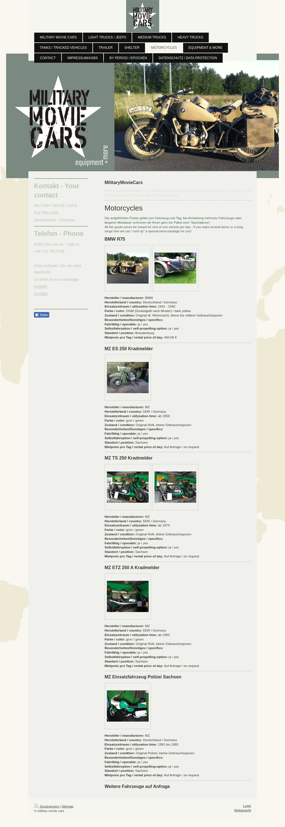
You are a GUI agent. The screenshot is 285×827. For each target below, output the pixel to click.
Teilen (41, 315)
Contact (40, 293)
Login (247, 805)
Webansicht (242, 810)
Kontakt (40, 286)
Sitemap (67, 806)
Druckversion (47, 806)
